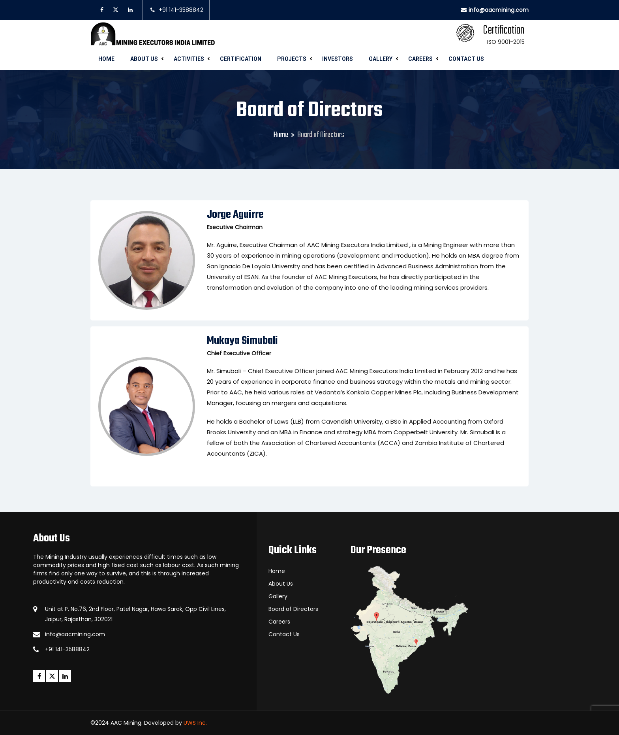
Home (106, 59)
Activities (189, 59)
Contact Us (466, 59)
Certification (240, 59)
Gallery (380, 59)
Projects (291, 59)
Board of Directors (293, 609)
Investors (337, 59)
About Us (144, 59)
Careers (420, 59)
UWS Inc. (195, 723)
